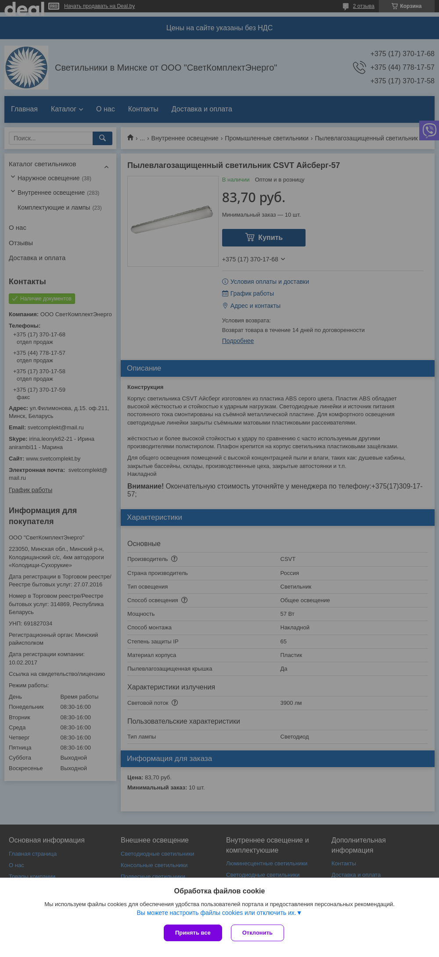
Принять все (193, 932)
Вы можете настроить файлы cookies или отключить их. (216, 912)
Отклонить (257, 932)
